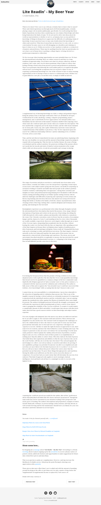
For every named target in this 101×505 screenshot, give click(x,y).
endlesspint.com (61, 498)
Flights (81, 3)
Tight (98, 3)
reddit (44, 21)
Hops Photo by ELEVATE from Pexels (34, 427)
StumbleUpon (60, 21)
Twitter (40, 21)
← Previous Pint (29, 482)
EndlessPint (5, 3)
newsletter (54, 452)
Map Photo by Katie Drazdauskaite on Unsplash (38, 435)
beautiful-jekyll (53, 500)
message (37, 450)
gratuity (38, 464)
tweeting (25, 452)
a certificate (53, 418)
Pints (75, 3)
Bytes (87, 3)
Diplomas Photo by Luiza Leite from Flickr (36, 423)
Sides (92, 3)
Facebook (49, 21)
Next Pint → (72, 482)
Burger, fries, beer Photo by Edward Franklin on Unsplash (41, 431)
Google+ (54, 21)
